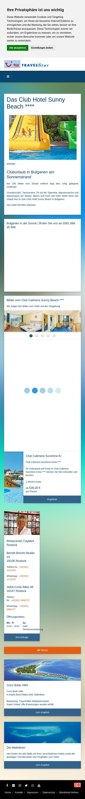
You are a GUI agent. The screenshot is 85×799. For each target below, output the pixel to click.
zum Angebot (57, 713)
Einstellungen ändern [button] (42, 47)
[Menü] (8, 76)
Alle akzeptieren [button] (17, 47)
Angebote (62, 500)
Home (42, 650)
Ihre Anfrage (22, 637)
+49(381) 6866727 (20, 600)
